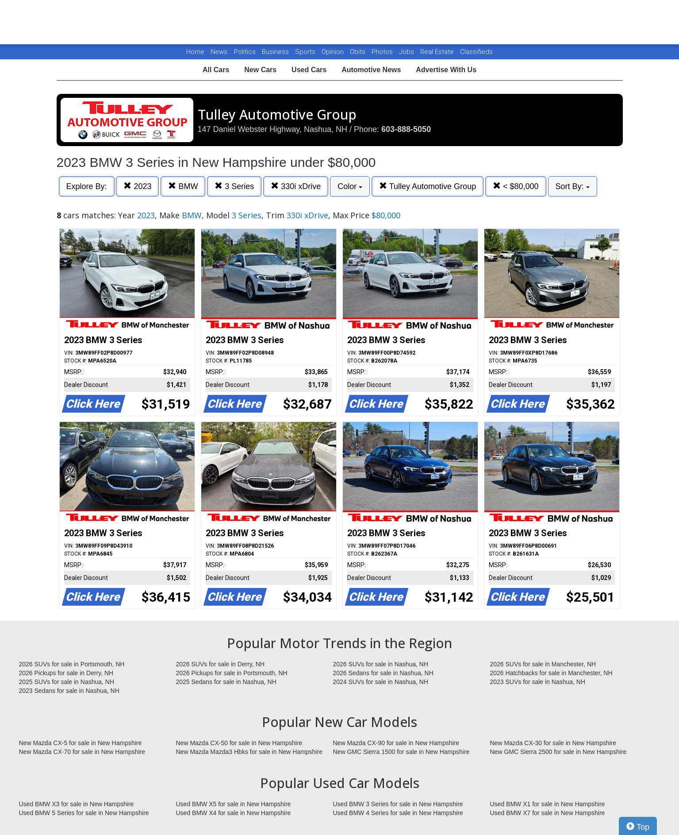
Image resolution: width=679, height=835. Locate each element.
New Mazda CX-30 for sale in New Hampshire (553, 742)
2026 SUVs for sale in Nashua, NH (381, 664)
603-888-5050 (406, 129)
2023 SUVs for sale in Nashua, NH (538, 681)
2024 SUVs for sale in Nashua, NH (381, 681)
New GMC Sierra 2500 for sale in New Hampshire (558, 751)
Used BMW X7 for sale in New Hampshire (547, 812)
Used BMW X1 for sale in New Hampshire (547, 804)
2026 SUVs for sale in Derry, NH (220, 664)
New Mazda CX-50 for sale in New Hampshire (239, 742)
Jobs (407, 52)
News (219, 52)
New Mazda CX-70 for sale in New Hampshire (82, 751)
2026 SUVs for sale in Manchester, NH (543, 664)
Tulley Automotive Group (427, 186)
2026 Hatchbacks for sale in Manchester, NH (551, 673)
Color (350, 186)
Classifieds (476, 52)
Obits (358, 52)
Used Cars (309, 69)
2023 (137, 186)
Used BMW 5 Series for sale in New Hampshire (84, 812)
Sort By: (573, 186)
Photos (383, 52)
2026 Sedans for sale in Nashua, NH (383, 673)
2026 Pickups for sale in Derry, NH (66, 673)
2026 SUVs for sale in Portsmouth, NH (72, 664)
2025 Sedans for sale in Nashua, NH (226, 681)
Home (195, 52)
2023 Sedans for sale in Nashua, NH (69, 690)
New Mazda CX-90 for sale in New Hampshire (396, 742)
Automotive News (371, 69)
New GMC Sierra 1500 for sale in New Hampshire (401, 751)
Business (276, 52)
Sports (306, 52)
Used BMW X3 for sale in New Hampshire (76, 804)
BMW (183, 186)
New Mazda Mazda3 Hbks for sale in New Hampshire (249, 751)
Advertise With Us (446, 69)
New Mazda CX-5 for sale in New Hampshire (80, 742)
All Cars (216, 69)
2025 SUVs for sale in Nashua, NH (67, 681)
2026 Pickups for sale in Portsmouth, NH (232, 673)
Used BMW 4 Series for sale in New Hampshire (398, 812)
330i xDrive (296, 186)
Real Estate (438, 52)
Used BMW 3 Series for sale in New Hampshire (398, 804)
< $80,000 (516, 186)
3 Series (234, 186)
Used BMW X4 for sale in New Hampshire (233, 812)
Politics (245, 52)
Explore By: (86, 186)
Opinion (333, 52)
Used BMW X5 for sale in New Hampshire (233, 804)
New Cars (260, 69)
